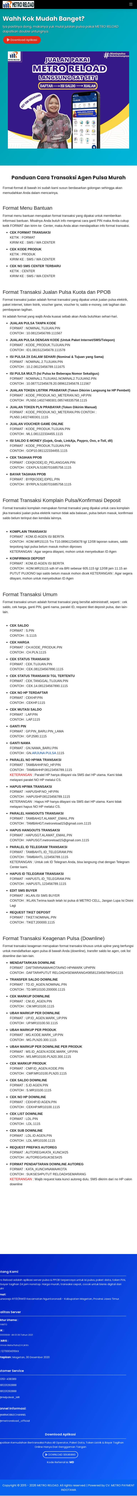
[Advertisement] (68, 1229)
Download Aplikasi (23, 40)
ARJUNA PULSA (44, 753)
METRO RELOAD (48, 1486)
